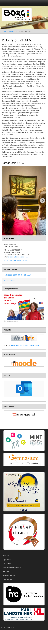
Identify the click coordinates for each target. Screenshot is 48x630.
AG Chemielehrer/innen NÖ (12, 567)
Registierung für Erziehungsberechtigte (25, 345)
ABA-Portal (7, 556)
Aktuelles (12, 31)
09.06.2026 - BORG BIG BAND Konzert (17, 275)
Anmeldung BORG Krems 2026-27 (16, 260)
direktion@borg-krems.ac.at (18, 257)
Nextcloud (6, 571)
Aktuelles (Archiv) (9, 575)
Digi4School (7, 560)
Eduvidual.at (7, 579)
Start (4, 31)
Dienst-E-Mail (7, 563)
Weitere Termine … (10, 280)
